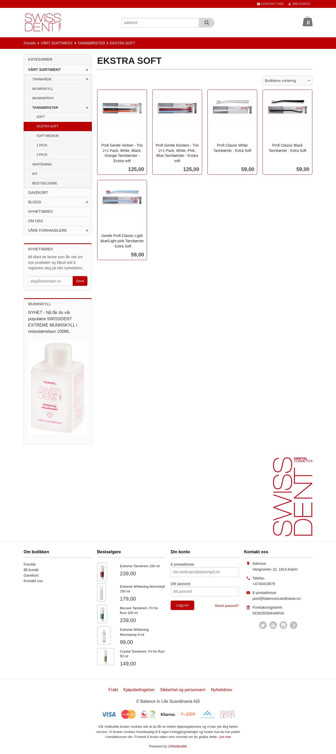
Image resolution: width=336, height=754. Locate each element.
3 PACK (42, 155)
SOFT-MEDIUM (47, 136)
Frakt (113, 690)
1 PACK (42, 145)
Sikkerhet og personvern (183, 690)
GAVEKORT (38, 192)
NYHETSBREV (40, 211)
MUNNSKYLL (42, 89)
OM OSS (35, 221)
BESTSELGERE (44, 183)
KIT (35, 174)
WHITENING (42, 164)
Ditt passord (180, 584)
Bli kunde (31, 570)
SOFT (40, 117)
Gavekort (31, 575)
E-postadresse (182, 564)
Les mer (225, 737)
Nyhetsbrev (221, 690)
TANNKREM (41, 79)
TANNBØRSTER (45, 108)
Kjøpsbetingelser (139, 690)
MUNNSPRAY (43, 98)
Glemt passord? (227, 606)
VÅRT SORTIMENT (44, 70)
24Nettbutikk (177, 746)
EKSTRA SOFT (48, 126)
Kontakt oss (33, 581)
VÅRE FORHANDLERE (47, 230)
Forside (30, 43)
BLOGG (34, 202)
